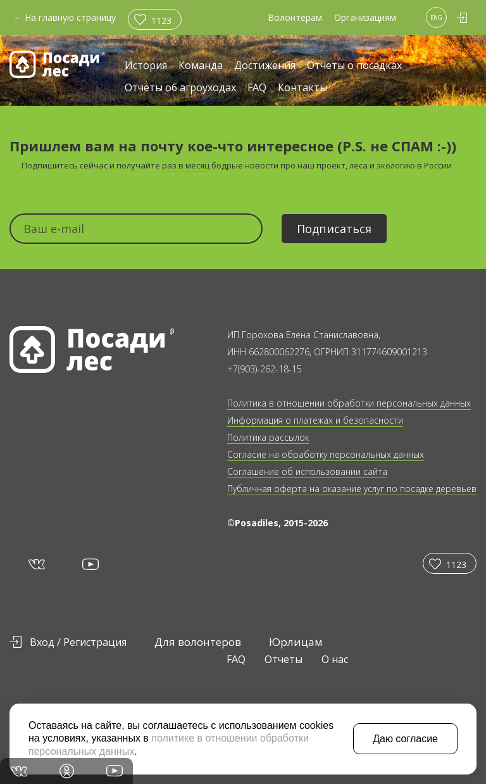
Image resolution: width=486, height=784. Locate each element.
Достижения (265, 66)
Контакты (302, 88)
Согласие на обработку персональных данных (325, 454)
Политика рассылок (268, 437)
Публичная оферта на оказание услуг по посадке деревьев (352, 489)
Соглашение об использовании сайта (307, 471)
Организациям (365, 17)
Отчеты (283, 659)
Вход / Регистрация (78, 642)
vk (35, 564)
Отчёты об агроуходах (180, 88)
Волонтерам (295, 17)
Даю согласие (405, 738)
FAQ (256, 88)
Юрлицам (296, 642)
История (146, 66)
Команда (200, 66)
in (67, 771)
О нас (334, 659)
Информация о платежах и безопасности (315, 420)
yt (89, 564)
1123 (161, 21)
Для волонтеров (197, 642)
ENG (436, 17)
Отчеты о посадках (354, 66)
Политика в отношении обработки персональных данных (349, 403)
